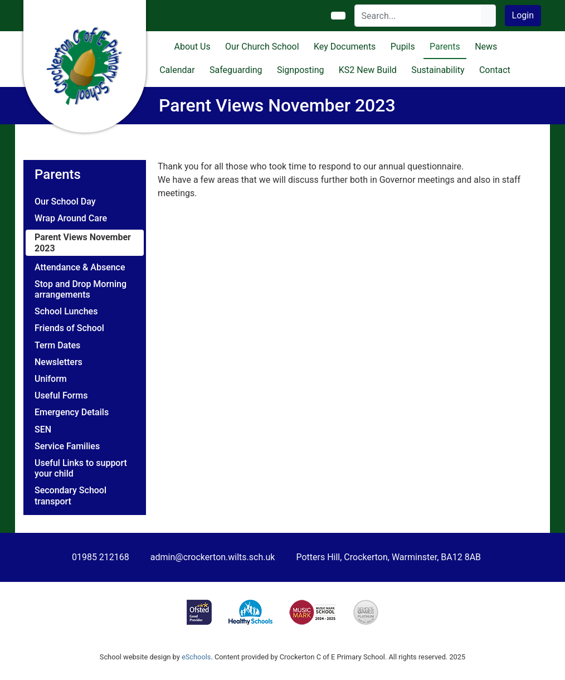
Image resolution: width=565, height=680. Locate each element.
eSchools (196, 657)
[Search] (418, 15)
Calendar (176, 70)
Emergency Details (72, 412)
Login (523, 15)
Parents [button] (445, 46)
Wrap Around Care (71, 218)
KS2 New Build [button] (368, 70)
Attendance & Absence (80, 267)
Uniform (51, 378)
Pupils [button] (403, 46)
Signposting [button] (300, 70)
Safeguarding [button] (236, 70)
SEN (43, 429)
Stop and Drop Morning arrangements (80, 289)
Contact (494, 70)
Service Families (67, 446)
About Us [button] (192, 46)
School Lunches (66, 311)
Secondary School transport (70, 495)
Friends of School (69, 328)
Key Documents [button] (345, 46)
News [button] (486, 46)
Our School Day (65, 201)
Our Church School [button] (262, 46)
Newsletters (58, 362)
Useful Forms (61, 395)
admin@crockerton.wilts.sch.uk (212, 557)
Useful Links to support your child (81, 468)
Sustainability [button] (437, 70)
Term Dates (57, 345)
